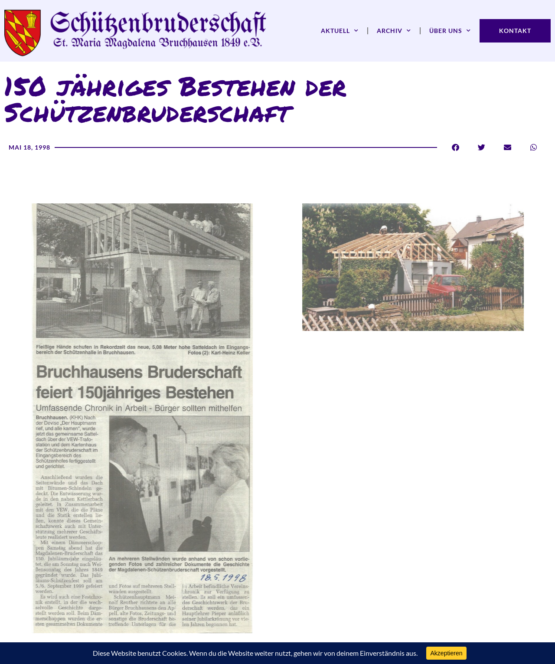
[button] (455, 147)
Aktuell (340, 30)
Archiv (394, 30)
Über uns (450, 30)
